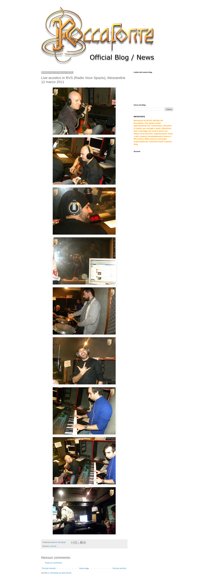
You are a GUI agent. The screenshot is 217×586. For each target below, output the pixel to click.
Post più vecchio (119, 568)
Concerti (53, 546)
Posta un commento (53, 563)
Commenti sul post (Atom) (60, 573)
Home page (84, 568)
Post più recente (49, 568)
